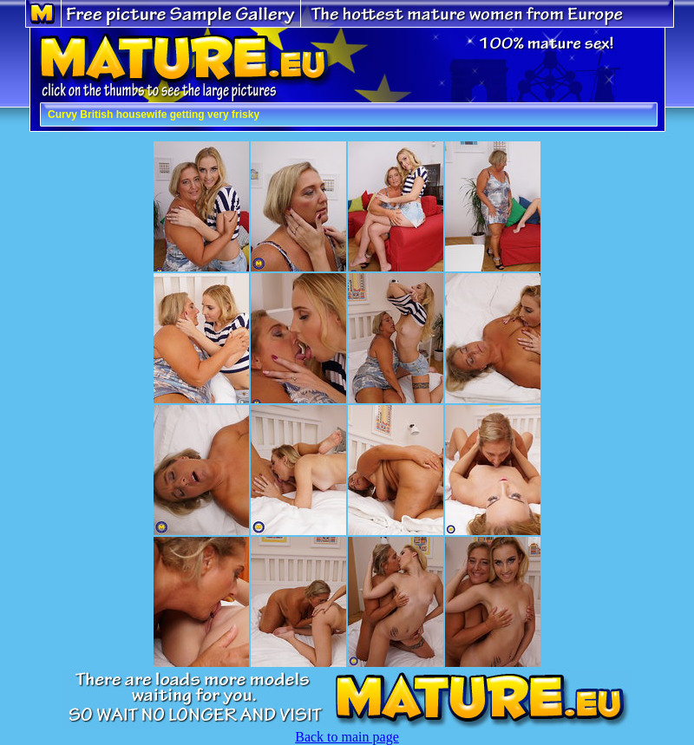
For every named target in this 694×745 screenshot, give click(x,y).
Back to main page (347, 736)
